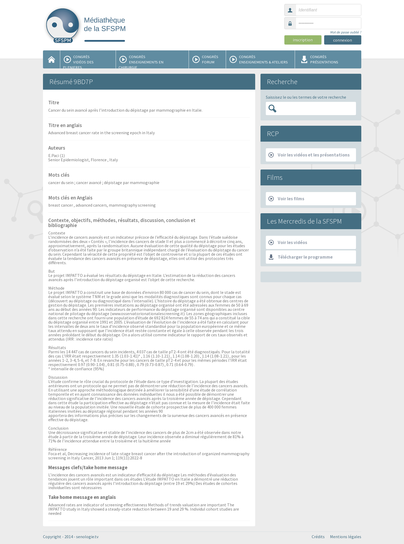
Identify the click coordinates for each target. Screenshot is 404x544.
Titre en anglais (65, 125)
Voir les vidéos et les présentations (309, 155)
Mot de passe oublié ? (345, 32)
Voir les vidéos (287, 242)
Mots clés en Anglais (70, 198)
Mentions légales (345, 536)
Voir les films (286, 199)
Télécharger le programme (300, 257)
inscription (303, 39)
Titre (53, 103)
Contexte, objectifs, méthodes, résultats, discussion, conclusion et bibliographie (122, 223)
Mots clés (58, 175)
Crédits (318, 536)
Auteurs (56, 148)
